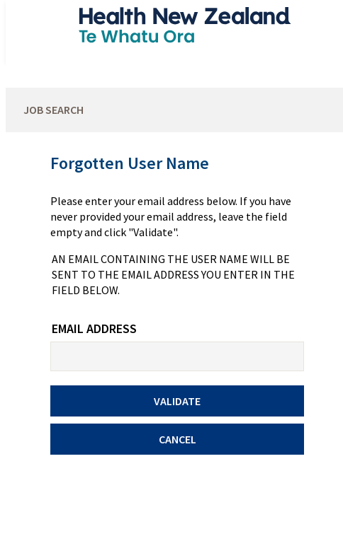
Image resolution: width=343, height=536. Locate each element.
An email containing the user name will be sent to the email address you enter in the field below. (173, 274)
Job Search (53, 110)
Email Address (94, 328)
